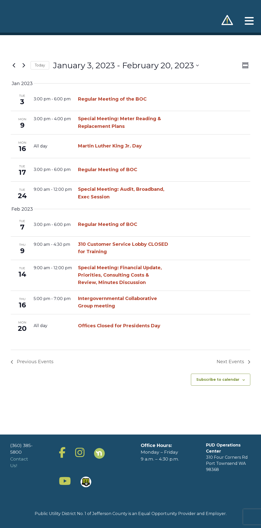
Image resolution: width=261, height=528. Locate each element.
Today (40, 65)
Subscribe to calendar (217, 379)
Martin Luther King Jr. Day (110, 146)
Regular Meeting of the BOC (112, 99)
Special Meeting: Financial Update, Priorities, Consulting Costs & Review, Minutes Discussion (120, 275)
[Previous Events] (14, 65)
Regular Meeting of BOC (107, 169)
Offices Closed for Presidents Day (119, 326)
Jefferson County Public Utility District (27, 17)
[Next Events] (24, 65)
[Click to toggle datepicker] (126, 65)
